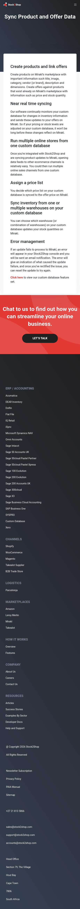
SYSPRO (10, 515)
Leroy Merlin (12, 615)
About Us (11, 671)
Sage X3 (10, 496)
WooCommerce (14, 552)
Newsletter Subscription (19, 770)
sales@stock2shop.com (19, 827)
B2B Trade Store (14, 571)
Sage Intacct (12, 445)
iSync (8, 427)
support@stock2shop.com (20, 835)
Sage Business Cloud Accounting (23, 502)
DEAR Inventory (14, 402)
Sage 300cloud (14, 489)
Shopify (10, 546)
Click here (16, 277)
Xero (8, 527)
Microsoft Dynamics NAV (19, 433)
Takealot (10, 627)
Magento (10, 558)
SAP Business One (16, 508)
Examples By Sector (16, 715)
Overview (11, 646)
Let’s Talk (40, 338)
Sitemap (10, 795)
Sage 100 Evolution (16, 471)
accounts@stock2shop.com (21, 843)
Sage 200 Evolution (16, 477)
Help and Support (15, 728)
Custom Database (15, 521)
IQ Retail (10, 420)
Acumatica (11, 395)
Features (10, 653)
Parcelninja (12, 590)
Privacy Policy (13, 778)
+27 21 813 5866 (15, 811)
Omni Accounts (14, 439)
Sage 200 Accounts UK (18, 483)
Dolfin (9, 408)
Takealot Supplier (15, 565)
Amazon (10, 609)
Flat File (10, 414)
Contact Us (12, 684)
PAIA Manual (13, 787)
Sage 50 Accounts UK (17, 452)
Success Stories (14, 709)
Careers (10, 678)
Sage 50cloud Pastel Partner (21, 458)
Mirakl (9, 621)
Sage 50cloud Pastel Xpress (21, 464)
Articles (10, 703)
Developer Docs (14, 722)
